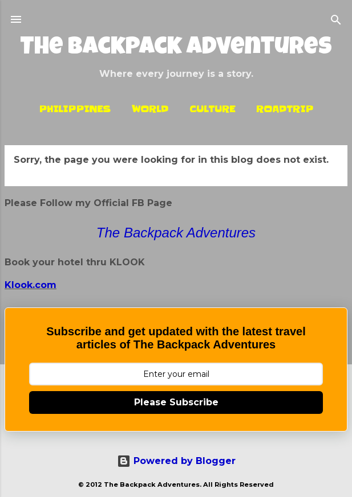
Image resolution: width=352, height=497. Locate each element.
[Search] (336, 21)
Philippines (75, 108)
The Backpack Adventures (176, 48)
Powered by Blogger (176, 460)
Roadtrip (284, 108)
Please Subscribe (176, 402)
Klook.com (30, 285)
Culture (212, 108)
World (150, 108)
